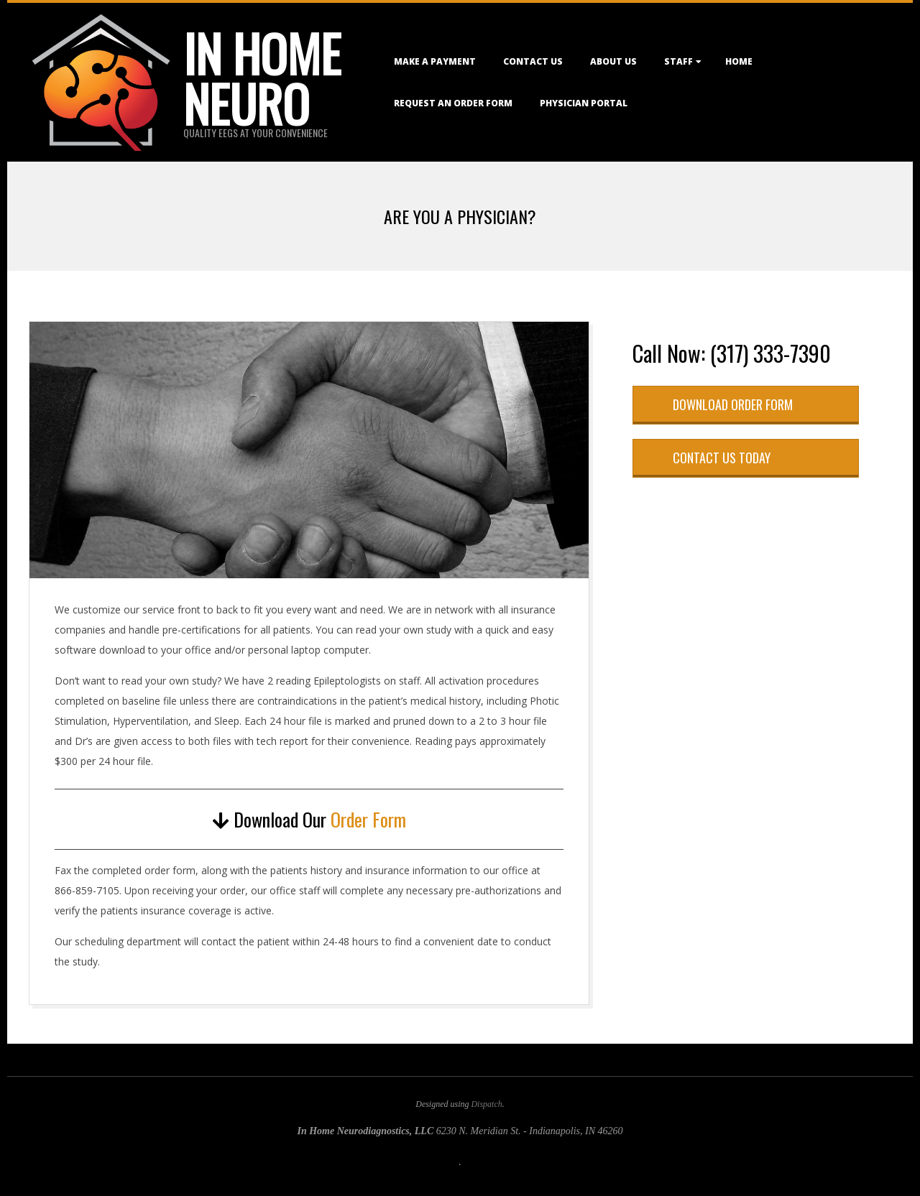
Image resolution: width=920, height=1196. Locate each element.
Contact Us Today (721, 457)
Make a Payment (435, 61)
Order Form (368, 819)
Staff (678, 61)
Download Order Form (733, 404)
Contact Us (533, 61)
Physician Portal (583, 103)
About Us (613, 61)
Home (739, 61)
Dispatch (486, 1104)
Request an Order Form (453, 103)
